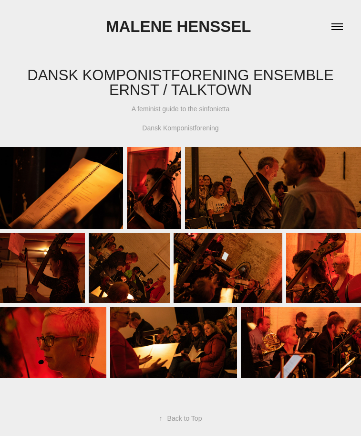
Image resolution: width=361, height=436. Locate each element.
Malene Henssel (180, 26)
